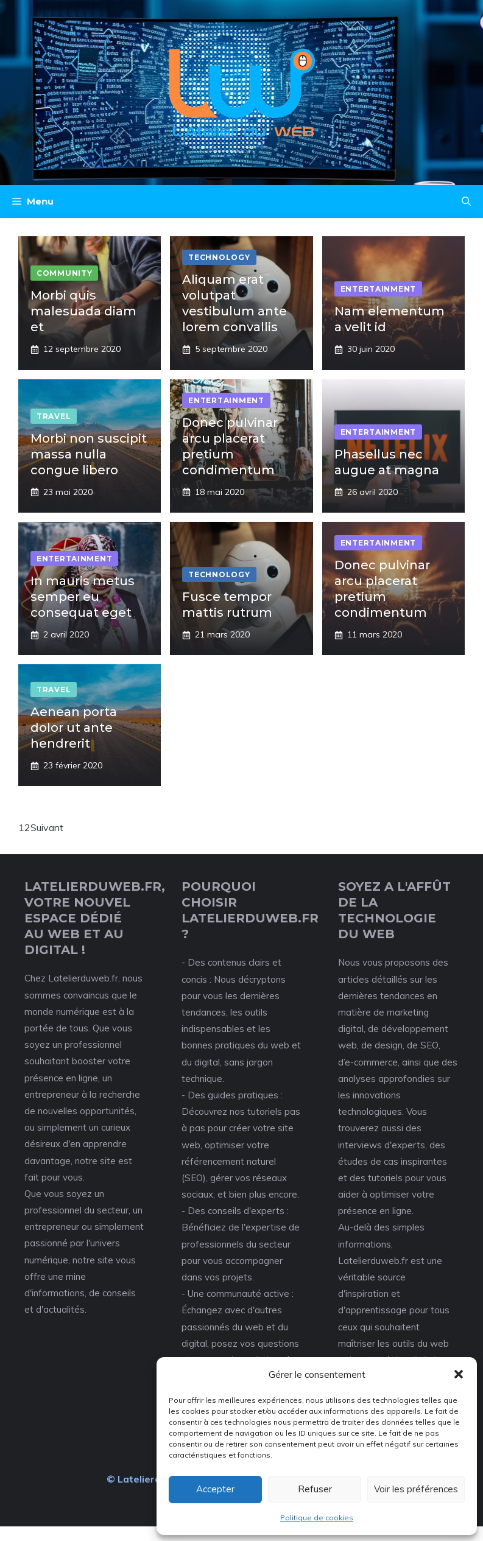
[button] (459, 1374)
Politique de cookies (316, 1517)
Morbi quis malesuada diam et (83, 311)
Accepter (215, 1489)
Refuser (315, 1489)
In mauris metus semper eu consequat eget (82, 597)
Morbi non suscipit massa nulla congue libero (88, 454)
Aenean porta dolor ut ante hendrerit (73, 727)
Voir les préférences (416, 1489)
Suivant (46, 827)
